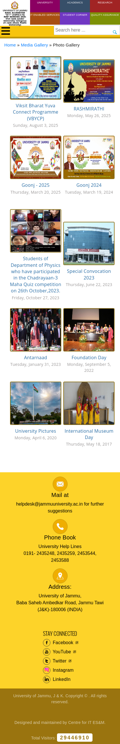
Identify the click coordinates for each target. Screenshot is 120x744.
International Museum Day (88, 434)
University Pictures (35, 431)
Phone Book (60, 537)
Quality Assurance (105, 14)
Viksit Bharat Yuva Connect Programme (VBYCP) (35, 112)
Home (10, 45)
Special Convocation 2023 (89, 274)
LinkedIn (57, 679)
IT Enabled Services (45, 14)
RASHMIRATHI (89, 109)
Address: (60, 587)
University (45, 2)
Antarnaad (35, 357)
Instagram (58, 670)
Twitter (55, 661)
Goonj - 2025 (35, 185)
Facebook (58, 642)
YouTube (57, 652)
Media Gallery (34, 45)
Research (105, 2)
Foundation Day (89, 357)
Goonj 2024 (89, 185)
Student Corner (75, 14)
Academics (75, 2)
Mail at (59, 495)
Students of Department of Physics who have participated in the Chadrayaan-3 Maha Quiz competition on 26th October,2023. (35, 274)
